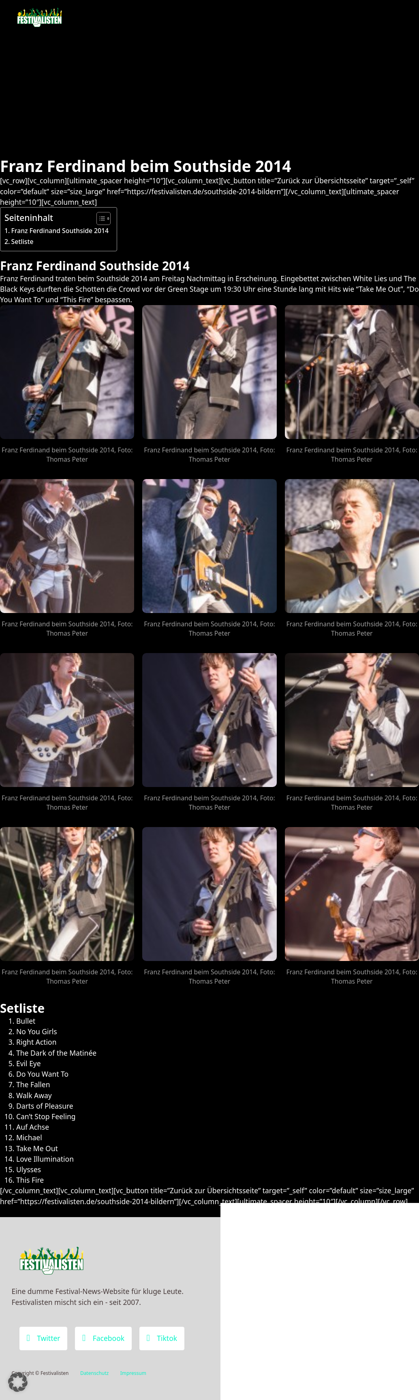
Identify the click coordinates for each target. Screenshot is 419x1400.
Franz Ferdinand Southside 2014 (60, 230)
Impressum (133, 1373)
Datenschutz (94, 1373)
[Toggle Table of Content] (99, 218)
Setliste (22, 241)
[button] (18, 1382)
